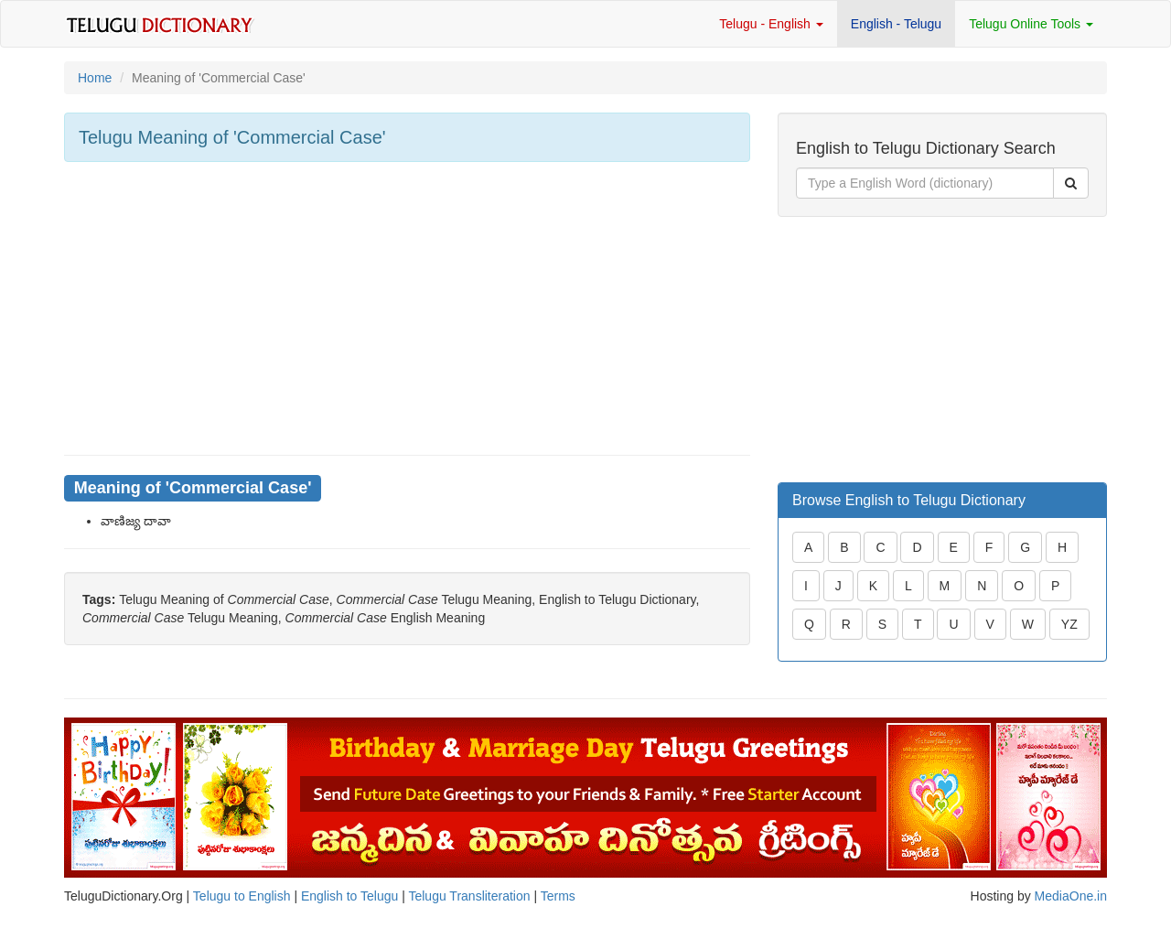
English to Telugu (349, 896)
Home (95, 77)
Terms (558, 896)
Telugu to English (242, 896)
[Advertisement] (407, 308)
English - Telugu (896, 23)
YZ (1069, 624)
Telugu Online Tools (1031, 23)
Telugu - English (771, 23)
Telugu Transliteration (469, 896)
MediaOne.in (1071, 896)
